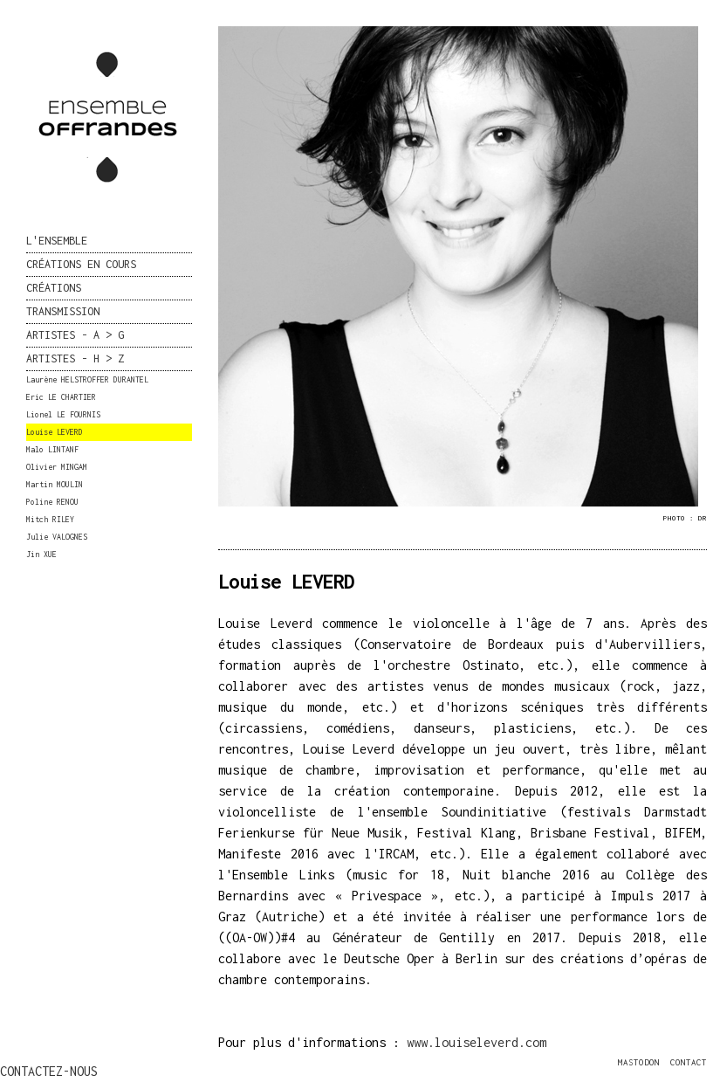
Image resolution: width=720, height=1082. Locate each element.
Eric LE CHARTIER (61, 397)
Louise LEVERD (54, 432)
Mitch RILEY (50, 519)
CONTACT (688, 1062)
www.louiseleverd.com (476, 1042)
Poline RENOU (52, 502)
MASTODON (639, 1062)
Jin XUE (41, 554)
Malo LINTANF (52, 449)
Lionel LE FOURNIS (63, 414)
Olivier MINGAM (56, 467)
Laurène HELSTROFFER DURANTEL (87, 379)
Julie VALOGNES (56, 536)
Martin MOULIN (54, 484)
